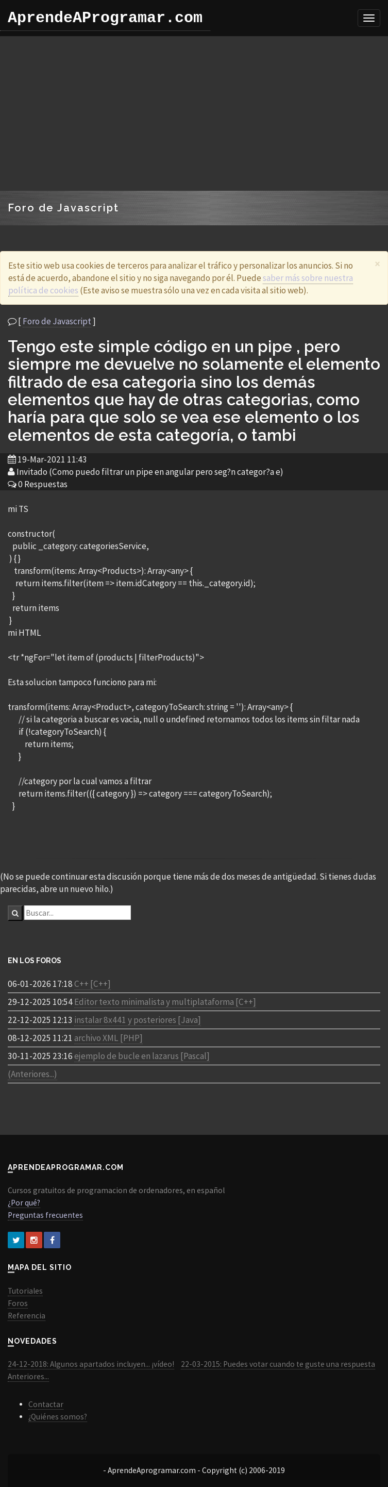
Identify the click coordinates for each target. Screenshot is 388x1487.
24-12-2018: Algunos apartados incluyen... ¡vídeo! (91, 1364)
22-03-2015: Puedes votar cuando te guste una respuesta (278, 1364)
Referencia (26, 1315)
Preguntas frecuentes (45, 1215)
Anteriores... (28, 1376)
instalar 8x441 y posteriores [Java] (137, 1020)
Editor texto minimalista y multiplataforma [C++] (165, 1001)
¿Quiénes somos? (57, 1417)
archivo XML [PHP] (108, 1038)
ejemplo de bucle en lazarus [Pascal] (142, 1056)
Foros (18, 1303)
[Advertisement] (194, 113)
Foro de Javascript (57, 321)
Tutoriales (25, 1291)
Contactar (45, 1404)
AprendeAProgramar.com (105, 18)
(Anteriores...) (32, 1074)
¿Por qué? (24, 1203)
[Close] (377, 263)
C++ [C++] (92, 983)
